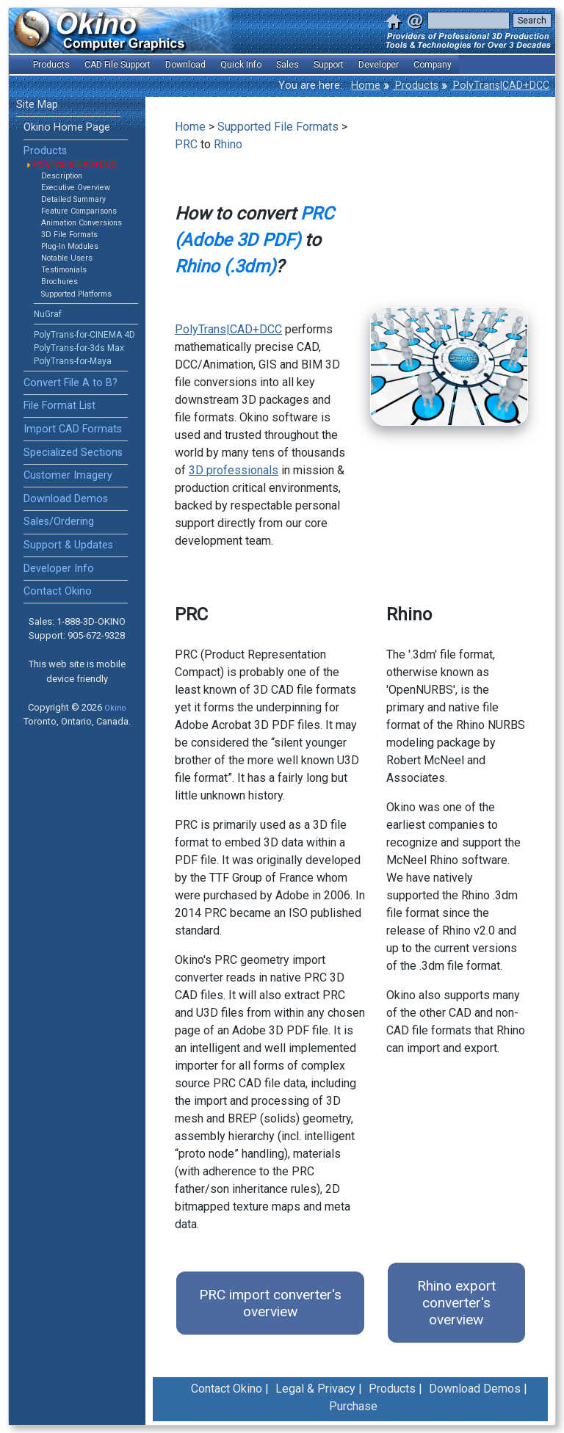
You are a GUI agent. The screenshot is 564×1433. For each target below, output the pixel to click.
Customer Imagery (68, 475)
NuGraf (48, 314)
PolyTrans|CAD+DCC (499, 85)
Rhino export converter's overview (456, 1302)
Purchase (353, 1406)
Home (365, 85)
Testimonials (64, 270)
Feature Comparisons (79, 211)
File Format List (59, 405)
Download (185, 64)
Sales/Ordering (59, 521)
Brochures (59, 281)
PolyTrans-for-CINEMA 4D (84, 335)
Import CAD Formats (73, 429)
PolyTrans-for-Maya (73, 361)
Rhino (228, 144)
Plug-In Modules (69, 246)
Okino (115, 708)
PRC (186, 144)
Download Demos (66, 499)
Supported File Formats (278, 127)
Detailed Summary (73, 199)
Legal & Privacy (315, 1389)
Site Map (37, 104)
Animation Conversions (81, 223)
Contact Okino (58, 591)
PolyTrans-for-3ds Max (79, 348)
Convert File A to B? (71, 383)
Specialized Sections (73, 452)
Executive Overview (75, 187)
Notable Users (67, 258)
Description (61, 176)
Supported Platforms (76, 294)
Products (415, 85)
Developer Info (59, 568)
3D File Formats (69, 234)
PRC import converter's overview (270, 1303)
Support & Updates (68, 545)
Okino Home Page (67, 127)
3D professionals (233, 470)
